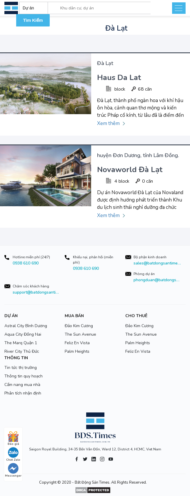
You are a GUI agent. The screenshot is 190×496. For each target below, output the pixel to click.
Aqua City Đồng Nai (22, 334)
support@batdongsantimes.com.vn (36, 292)
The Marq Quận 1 (20, 343)
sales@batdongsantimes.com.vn (157, 263)
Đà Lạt (105, 63)
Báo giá (13, 438)
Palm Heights (77, 351)
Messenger (13, 470)
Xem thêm (108, 123)
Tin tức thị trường (20, 367)
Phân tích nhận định (22, 393)
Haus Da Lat (119, 77)
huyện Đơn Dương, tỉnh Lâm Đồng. (138, 156)
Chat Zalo (13, 454)
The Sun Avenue (80, 334)
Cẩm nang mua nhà (22, 384)
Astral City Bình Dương (25, 326)
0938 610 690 (26, 263)
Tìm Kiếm (33, 20)
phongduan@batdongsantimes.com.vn (157, 280)
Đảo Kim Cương (79, 326)
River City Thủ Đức (21, 351)
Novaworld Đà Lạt (129, 169)
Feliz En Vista (77, 343)
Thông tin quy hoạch (23, 376)
